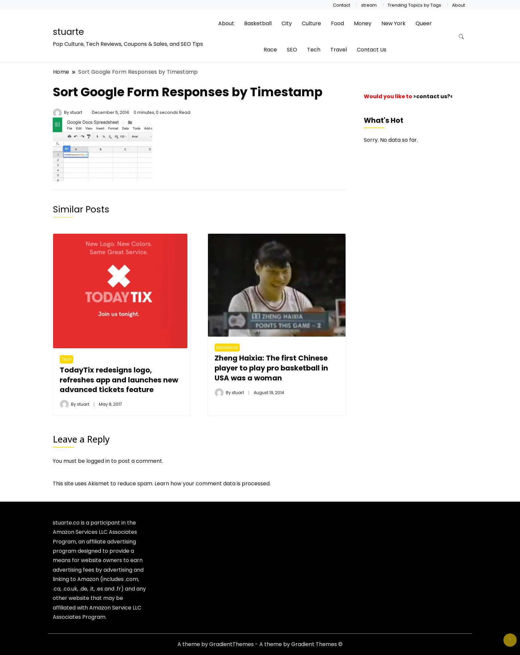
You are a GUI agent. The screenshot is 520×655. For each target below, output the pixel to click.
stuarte (68, 32)
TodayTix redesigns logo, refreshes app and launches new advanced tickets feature (119, 380)
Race (270, 49)
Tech (313, 49)
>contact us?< (433, 96)
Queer (424, 23)
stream (369, 5)
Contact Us (371, 49)
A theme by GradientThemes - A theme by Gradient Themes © (260, 644)
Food (337, 23)
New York (393, 23)
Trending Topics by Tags (414, 5)
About (458, 5)
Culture (311, 23)
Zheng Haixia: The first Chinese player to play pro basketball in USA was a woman (271, 368)
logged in (98, 461)
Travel (338, 49)
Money (362, 23)
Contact (341, 5)
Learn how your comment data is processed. (213, 483)
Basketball (258, 23)
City (287, 23)
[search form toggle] (461, 37)
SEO (292, 49)
